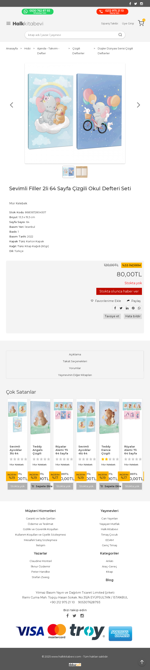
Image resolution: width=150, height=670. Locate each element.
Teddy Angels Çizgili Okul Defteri (38, 453)
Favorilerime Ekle (106, 301)
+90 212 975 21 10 (62, 602)
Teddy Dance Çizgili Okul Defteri (106, 453)
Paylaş (134, 301)
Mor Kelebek (17, 464)
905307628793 (89, 602)
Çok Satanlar (21, 392)
